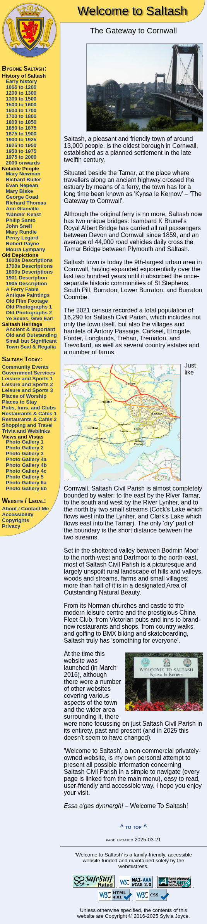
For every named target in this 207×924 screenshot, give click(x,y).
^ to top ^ (133, 826)
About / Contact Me (25, 508)
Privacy (11, 526)
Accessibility (18, 514)
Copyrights (15, 520)
